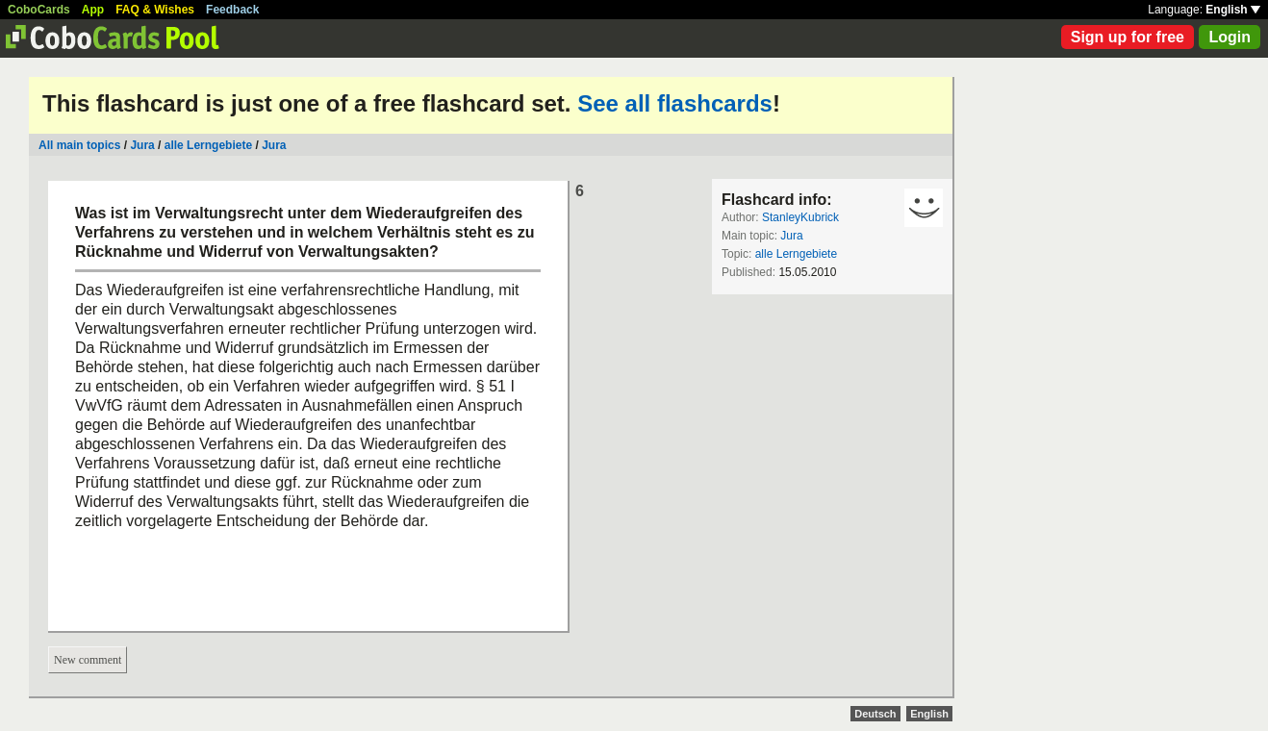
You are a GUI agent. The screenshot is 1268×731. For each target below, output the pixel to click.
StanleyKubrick (800, 217)
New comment (87, 660)
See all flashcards (675, 103)
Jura (142, 145)
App (93, 9)
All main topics (79, 145)
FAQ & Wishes (154, 9)
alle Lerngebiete (208, 145)
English (1232, 9)
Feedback (232, 9)
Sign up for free (1127, 37)
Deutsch (875, 713)
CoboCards (39, 9)
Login (1229, 37)
